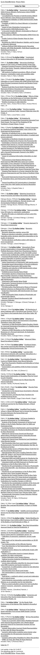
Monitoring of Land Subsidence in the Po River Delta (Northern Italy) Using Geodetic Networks (18, 472)
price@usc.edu (8, 651)
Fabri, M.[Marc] (6, 345)
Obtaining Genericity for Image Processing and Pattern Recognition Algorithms (18, 194)
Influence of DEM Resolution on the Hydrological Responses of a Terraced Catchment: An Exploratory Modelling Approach (18, 332)
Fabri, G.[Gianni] (6, 339)
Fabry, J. (3, 602)
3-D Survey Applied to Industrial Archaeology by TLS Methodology (18, 419)
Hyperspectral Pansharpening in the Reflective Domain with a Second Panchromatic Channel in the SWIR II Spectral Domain (19, 152)
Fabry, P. (3, 609)
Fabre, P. (3, 118)
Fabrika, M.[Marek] (7, 374)
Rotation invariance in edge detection (14, 102)
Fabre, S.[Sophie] (6, 127)
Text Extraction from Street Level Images (15, 571)
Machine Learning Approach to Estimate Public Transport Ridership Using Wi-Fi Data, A (20, 111)
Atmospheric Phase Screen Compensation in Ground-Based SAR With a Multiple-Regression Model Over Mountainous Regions (19, 249)
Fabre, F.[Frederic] (7, 79)
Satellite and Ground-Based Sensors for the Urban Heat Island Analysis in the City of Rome (19, 512)
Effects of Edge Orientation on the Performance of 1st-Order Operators (19, 97)
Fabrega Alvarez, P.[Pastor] (9, 199)
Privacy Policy (20, 2)
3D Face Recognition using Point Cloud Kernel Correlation (20, 618)
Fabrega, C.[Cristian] (7, 210)
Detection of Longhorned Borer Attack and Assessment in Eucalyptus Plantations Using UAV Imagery (19, 320)
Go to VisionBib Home (8, 2)
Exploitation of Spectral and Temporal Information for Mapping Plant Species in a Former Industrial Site (19, 144)
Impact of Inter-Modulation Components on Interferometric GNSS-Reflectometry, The (16, 28)
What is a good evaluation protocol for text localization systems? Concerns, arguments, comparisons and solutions (19, 586)
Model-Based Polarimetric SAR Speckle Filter (16, 266)
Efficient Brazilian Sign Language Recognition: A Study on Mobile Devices (19, 505)
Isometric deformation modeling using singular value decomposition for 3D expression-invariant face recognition (18, 634)
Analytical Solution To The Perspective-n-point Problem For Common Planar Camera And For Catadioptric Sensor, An (20, 532)
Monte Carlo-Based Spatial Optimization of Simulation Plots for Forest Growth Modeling (19, 376)
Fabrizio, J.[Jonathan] (8, 531)
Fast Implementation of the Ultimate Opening (17, 544)
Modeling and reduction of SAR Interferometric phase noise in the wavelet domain (19, 269)
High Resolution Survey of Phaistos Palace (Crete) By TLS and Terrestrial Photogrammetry (20, 450)
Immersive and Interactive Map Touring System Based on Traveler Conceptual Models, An (19, 597)
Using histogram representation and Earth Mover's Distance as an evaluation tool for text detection (18, 581)
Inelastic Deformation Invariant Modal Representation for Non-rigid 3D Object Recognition (19, 629)
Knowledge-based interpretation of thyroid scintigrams (20, 264)
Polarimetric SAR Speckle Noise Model (14, 281)
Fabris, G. (4, 409)
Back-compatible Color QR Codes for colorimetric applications (19, 211)
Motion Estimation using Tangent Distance (16, 557)
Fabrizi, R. (4, 511)
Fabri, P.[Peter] (5, 352)
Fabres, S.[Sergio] (6, 319)
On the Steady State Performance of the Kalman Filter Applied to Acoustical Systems (19, 604)
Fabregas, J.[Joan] (7, 228)
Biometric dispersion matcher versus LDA (15, 232)
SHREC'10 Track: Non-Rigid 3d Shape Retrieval (17, 640)
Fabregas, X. (5, 247)
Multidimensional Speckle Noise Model (15, 272)
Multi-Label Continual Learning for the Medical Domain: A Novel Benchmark (18, 404)
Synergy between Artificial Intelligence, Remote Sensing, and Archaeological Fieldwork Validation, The (19, 201)
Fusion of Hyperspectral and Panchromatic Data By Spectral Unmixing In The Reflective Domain (18, 147)
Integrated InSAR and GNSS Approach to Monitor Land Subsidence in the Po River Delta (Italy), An (19, 463)
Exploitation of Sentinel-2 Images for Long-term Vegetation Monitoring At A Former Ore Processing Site (19, 140)
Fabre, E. (3, 63)
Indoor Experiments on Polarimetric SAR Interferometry (20, 262)
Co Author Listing (12, 10)
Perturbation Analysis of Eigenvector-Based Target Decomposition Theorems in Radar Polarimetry (18, 275)
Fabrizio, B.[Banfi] (6, 518)
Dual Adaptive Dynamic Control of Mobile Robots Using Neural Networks (18, 360)
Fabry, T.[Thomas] (6, 617)
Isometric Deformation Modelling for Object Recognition (20, 638)
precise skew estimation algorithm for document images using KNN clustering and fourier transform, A (20, 564)
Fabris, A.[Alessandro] (8, 402)
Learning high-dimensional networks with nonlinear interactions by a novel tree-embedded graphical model (18, 354)
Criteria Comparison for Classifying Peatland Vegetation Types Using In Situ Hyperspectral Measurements (19, 129)
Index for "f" (5, 645)
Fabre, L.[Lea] (5, 109)
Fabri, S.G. (4, 359)
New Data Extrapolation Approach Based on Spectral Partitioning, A (19, 526)
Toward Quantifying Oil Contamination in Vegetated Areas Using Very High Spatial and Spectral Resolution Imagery (18, 184)
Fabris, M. (4, 418)
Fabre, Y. (3, 194)
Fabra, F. (3, 10)
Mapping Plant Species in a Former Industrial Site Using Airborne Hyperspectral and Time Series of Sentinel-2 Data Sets (20, 173)
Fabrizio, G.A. (5, 525)
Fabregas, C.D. (5, 223)
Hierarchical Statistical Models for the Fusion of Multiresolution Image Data (18, 63)
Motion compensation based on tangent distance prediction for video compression (17, 554)
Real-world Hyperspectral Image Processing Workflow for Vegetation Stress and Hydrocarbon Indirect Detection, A (20, 179)
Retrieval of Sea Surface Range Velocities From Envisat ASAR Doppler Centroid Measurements (18, 611)
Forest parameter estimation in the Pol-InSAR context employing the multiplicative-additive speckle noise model (20, 254)
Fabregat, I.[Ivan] (6, 309)
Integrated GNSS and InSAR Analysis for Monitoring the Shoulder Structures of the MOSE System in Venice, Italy (19, 459)
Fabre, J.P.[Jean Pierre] (8, 96)
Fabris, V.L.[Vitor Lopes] (8, 503)
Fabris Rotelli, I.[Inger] (8, 387)
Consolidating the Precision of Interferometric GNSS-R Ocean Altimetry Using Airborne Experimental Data (19, 17)
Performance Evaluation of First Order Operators (18, 100)
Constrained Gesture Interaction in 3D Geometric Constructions (17, 58)
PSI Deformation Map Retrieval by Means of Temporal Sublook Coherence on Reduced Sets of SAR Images (19, 288)
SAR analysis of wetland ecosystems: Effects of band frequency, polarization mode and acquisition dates (18, 73)
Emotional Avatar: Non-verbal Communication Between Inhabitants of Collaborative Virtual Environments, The (18, 346)
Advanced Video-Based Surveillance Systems (18, 340)
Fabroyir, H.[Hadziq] (7, 595)
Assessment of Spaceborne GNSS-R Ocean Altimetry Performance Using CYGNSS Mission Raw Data (19, 12)
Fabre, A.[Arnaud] (6, 57)
